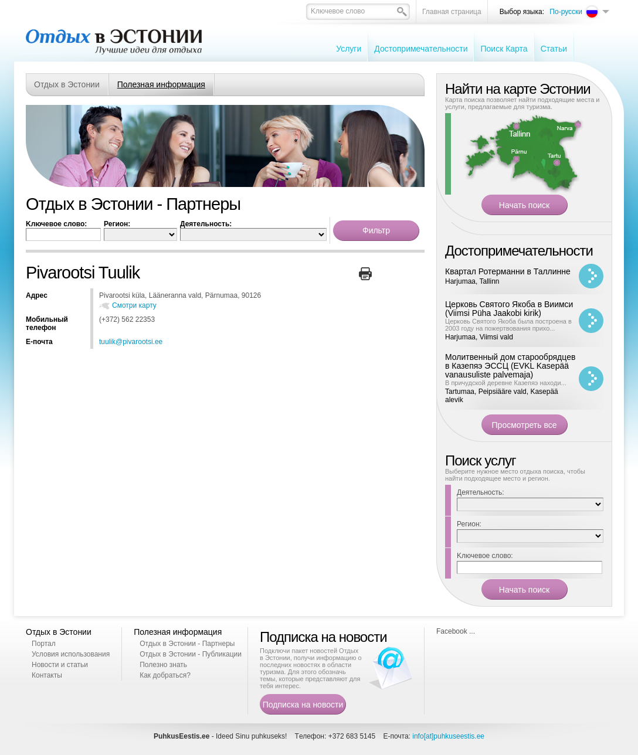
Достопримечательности (420, 48)
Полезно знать (163, 665)
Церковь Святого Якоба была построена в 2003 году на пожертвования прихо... (508, 325)
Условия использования (71, 654)
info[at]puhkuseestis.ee (448, 736)
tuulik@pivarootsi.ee (130, 342)
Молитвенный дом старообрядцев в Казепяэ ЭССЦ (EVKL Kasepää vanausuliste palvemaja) (510, 365)
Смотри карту (134, 305)
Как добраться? (165, 675)
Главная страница (451, 12)
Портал (44, 644)
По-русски (565, 12)
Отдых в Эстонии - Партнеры (187, 644)
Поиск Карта (503, 48)
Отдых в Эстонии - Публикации (191, 654)
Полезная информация (161, 84)
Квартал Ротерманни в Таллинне (508, 271)
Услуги (348, 48)
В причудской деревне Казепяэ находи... (505, 382)
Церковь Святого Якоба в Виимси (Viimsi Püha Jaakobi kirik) (509, 309)
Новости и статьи (60, 665)
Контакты (47, 675)
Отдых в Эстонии (67, 84)
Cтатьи (554, 48)
